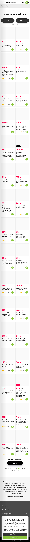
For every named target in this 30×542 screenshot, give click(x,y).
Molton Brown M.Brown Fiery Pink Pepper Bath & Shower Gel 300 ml (21, 127)
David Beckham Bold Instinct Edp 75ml (21, 44)
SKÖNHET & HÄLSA (16, 11)
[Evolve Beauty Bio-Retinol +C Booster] (22, 328)
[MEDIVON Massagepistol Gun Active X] (22, 88)
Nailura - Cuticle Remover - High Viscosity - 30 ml (6, 314)
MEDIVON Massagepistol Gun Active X (21, 100)
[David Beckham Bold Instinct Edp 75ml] (22, 33)
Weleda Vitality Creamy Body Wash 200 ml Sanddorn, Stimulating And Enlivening (21, 393)
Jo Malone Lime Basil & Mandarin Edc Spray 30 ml (22, 366)
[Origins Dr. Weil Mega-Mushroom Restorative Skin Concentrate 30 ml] (7, 141)
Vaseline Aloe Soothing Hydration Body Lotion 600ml (21, 236)
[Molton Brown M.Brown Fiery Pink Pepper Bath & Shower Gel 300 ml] (22, 114)
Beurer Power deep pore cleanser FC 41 (7, 289)
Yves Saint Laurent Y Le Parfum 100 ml (21, 313)
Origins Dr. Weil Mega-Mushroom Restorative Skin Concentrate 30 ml (8, 154)
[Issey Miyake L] (7, 59)
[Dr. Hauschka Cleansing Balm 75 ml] (7, 436)
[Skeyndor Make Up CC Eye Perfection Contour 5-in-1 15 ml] (7, 33)
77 (16, 468)
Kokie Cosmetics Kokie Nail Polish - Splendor (21, 71)
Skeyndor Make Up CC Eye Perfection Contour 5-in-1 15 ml (7, 45)
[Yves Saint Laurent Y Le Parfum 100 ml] (22, 302)
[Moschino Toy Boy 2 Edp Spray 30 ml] (7, 224)
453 (12, 470)
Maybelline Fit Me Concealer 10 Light (7, 99)
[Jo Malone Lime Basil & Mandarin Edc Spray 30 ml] (22, 354)
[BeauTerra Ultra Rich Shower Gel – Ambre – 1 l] (7, 328)
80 (24, 468)
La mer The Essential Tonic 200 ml (21, 289)
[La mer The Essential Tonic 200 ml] (22, 277)
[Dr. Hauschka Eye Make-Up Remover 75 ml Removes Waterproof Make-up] (22, 436)
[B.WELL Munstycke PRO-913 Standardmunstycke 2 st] (7, 250)
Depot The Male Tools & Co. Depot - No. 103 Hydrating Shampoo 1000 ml (22, 422)
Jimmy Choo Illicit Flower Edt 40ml (21, 206)
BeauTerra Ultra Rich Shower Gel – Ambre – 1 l (8, 340)
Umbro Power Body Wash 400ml (7, 180)
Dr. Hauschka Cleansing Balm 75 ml (7, 448)
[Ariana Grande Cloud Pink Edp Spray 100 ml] (22, 169)
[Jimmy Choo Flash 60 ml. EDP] (7, 354)
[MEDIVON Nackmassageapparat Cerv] (7, 114)
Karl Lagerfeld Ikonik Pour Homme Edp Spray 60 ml (7, 392)
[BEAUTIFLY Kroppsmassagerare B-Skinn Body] (22, 250)
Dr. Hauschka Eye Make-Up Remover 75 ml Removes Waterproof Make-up (22, 449)
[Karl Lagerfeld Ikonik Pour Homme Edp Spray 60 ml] (7, 380)
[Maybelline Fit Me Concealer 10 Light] (7, 88)
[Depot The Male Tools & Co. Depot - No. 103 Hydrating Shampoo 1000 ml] (22, 409)
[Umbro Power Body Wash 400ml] (7, 169)
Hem (10, 11)
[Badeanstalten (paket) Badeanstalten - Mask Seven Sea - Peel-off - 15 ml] (7, 195)
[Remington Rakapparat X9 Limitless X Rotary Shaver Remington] (22, 141)
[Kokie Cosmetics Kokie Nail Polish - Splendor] (22, 59)
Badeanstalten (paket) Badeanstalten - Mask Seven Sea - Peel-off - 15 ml (7, 208)
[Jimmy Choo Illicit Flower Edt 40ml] (22, 195)
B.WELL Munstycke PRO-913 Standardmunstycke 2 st (7, 263)
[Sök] (15, 6)
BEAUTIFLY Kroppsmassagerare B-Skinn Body (21, 262)
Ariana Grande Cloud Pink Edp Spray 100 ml (21, 181)
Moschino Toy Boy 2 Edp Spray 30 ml (7, 235)
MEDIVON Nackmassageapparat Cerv (8, 126)
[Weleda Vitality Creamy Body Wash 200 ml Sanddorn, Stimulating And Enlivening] (22, 380)
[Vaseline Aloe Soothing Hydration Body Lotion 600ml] (22, 224)
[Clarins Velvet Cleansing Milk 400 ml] (7, 409)
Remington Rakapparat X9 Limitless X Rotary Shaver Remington (21, 154)
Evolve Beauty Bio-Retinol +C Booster (21, 339)
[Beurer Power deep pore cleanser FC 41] (7, 277)
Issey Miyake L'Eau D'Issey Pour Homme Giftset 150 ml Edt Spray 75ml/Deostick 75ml (7, 72)
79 (22, 468)
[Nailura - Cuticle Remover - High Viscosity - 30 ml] (7, 302)
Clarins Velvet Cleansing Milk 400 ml (8, 420)
